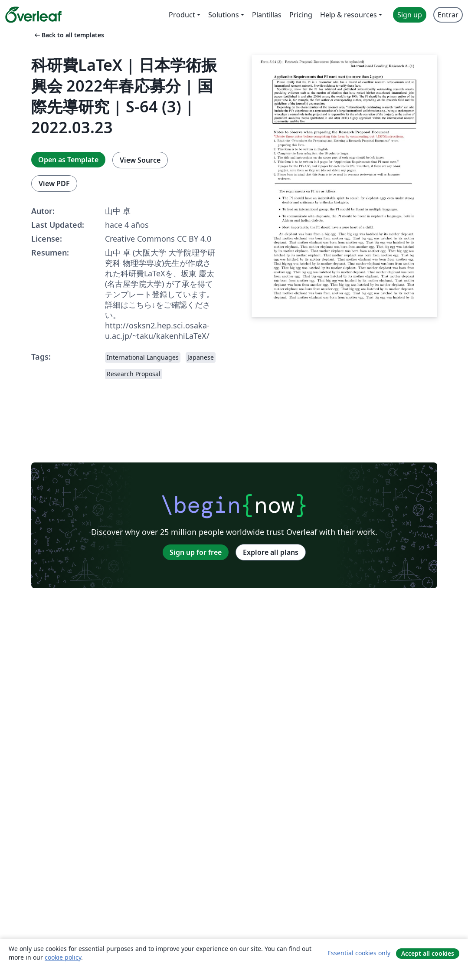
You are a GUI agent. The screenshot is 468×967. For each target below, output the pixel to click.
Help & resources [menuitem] (348, 15)
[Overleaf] (33, 15)
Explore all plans (270, 552)
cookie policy (63, 957)
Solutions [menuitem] (223, 15)
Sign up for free (196, 552)
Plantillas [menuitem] (266, 15)
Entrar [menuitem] (448, 15)
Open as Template (68, 159)
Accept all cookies (427, 953)
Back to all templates (68, 35)
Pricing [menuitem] (300, 15)
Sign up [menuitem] (409, 15)
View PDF (54, 183)
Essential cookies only (358, 953)
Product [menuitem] (182, 15)
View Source (140, 160)
